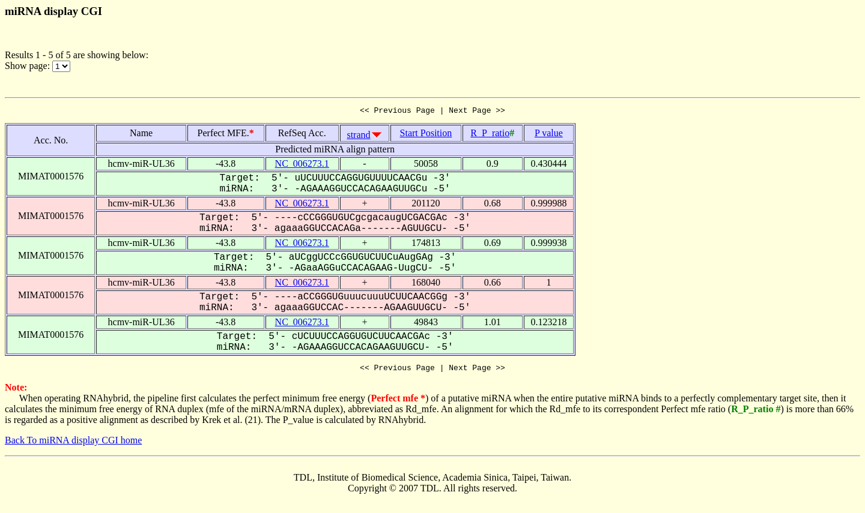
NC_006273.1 (302, 165)
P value (549, 135)
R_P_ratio (489, 135)
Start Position (426, 135)
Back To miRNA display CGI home (73, 444)
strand (358, 136)
